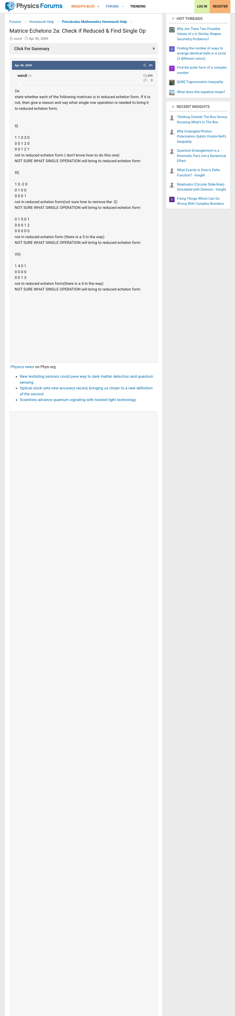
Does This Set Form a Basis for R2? (42, 863)
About (167, 1009)
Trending (138, 6)
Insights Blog (83, 6)
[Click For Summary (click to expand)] (84, 50)
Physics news (22, 368)
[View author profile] (46, 437)
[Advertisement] (84, 327)
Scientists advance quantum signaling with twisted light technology (78, 401)
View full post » (139, 791)
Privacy (198, 1009)
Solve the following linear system (40, 848)
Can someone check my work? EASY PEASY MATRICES (60, 906)
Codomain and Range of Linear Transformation (52, 935)
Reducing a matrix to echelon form (42, 891)
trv (29, 802)
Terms (182, 1009)
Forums (112, 6)
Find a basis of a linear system (38, 920)
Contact (150, 1009)
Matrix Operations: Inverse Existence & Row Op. (53, 877)
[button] (98, 6)
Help (213, 1009)
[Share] (58, 802)
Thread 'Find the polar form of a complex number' (75, 735)
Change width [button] (21, 1009)
